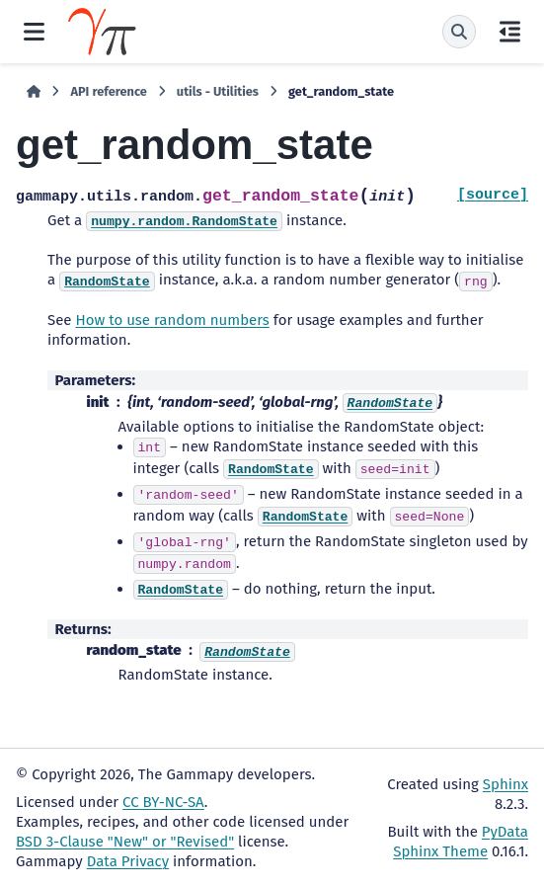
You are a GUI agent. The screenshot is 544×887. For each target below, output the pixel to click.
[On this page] (510, 31)
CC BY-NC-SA (163, 802)
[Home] (33, 92)
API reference (108, 91)
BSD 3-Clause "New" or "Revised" (125, 841)
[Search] (459, 31)
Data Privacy (128, 861)
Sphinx (505, 784)
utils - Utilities (218, 91)
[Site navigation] (34, 31)
